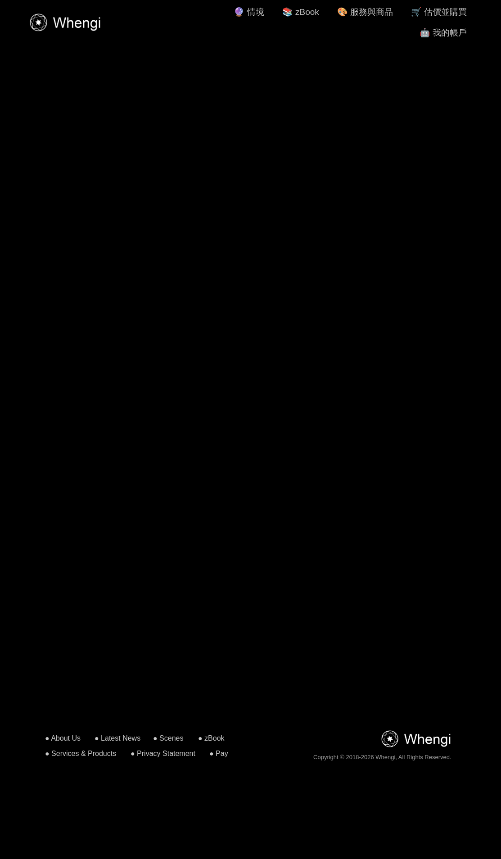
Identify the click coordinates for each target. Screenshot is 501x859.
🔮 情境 (249, 12)
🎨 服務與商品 (365, 12)
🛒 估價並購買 (439, 12)
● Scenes (168, 738)
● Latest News (117, 738)
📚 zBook (300, 12)
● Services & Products (80, 753)
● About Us (63, 738)
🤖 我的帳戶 (443, 32)
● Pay (218, 753)
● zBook (211, 738)
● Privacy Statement (163, 753)
